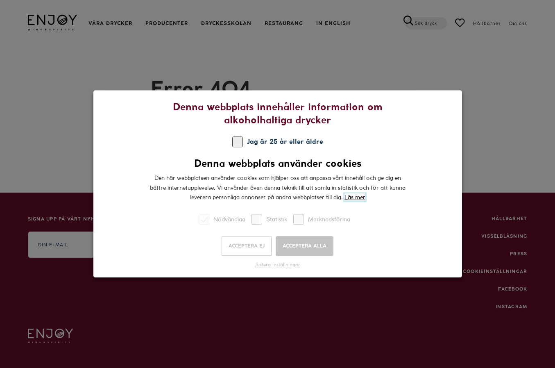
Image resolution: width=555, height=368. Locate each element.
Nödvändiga (222, 219)
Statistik (269, 219)
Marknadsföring (321, 219)
